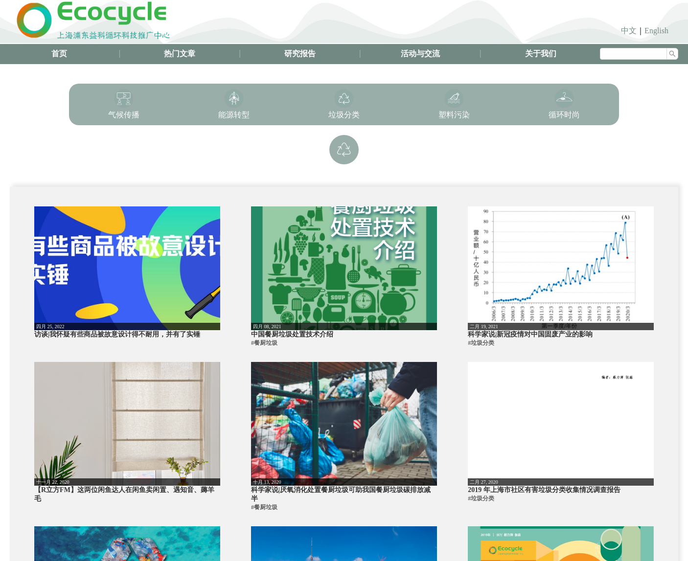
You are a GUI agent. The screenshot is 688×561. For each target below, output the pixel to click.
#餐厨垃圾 (264, 342)
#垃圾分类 (481, 342)
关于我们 (540, 53)
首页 (59, 53)
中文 (629, 30)
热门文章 (179, 53)
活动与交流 (420, 53)
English (656, 30)
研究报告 (300, 53)
